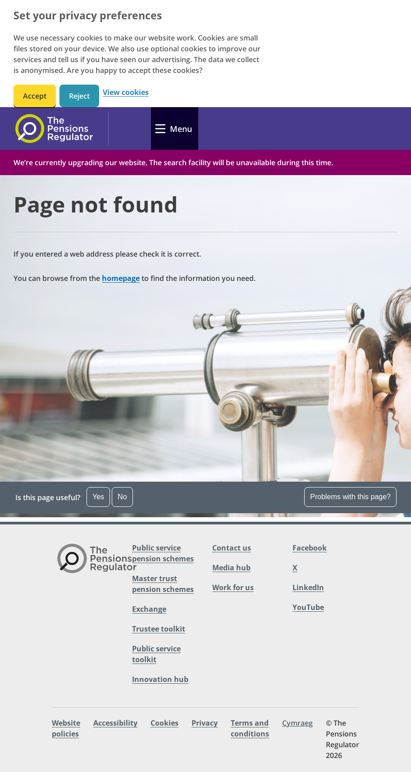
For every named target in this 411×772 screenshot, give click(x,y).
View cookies (126, 92)
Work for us (233, 587)
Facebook (309, 548)
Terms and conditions (250, 728)
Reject (79, 96)
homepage (121, 278)
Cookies (164, 723)
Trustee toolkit (158, 629)
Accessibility (115, 723)
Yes (98, 497)
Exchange (149, 609)
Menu (181, 128)
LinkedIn (308, 587)
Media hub (231, 568)
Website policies (66, 728)
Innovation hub (160, 679)
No (122, 497)
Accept (34, 96)
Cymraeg (297, 723)
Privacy (205, 723)
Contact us (231, 548)
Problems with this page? (350, 497)
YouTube (308, 607)
